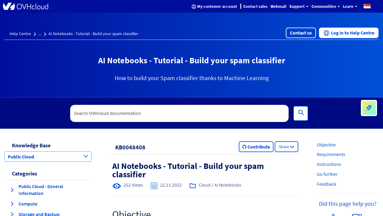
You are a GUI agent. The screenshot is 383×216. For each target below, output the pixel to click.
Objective (326, 145)
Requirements (331, 154)
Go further (327, 174)
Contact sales (255, 6)
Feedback (326, 184)
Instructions (329, 164)
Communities (325, 6)
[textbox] (179, 113)
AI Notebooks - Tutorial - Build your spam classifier (93, 33)
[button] (367, 6)
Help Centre (20, 33)
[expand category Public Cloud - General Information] (12, 190)
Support (298, 6)
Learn (350, 6)
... (39, 33)
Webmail (278, 6)
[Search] (300, 113)
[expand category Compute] (12, 204)
